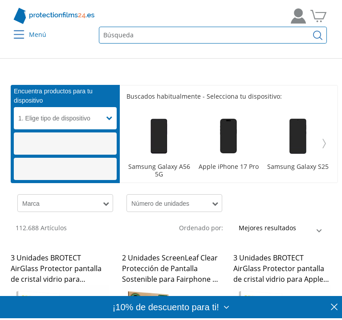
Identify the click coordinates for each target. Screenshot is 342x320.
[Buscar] (317, 35)
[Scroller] (228, 143)
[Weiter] (324, 143)
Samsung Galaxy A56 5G (159, 170)
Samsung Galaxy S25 (298, 167)
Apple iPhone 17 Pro (229, 167)
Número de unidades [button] (160, 203)
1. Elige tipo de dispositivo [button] (54, 118)
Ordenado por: (201, 228)
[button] (111, 118)
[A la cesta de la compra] (318, 16)
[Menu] (13, 28)
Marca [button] (31, 203)
